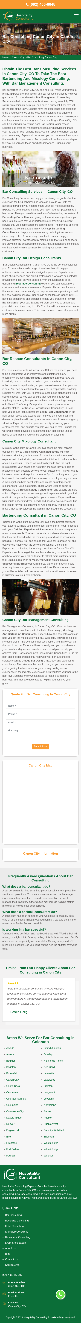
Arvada (10, 1048)
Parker (47, 1111)
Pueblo (48, 1117)
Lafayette (49, 1073)
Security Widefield (54, 1130)
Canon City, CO (17, 1306)
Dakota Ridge (14, 1117)
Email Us (13, 1296)
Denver (10, 1124)
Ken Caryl (49, 1067)
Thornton (49, 1136)
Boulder (10, 1060)
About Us (10, 1248)
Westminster (51, 1143)
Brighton (11, 1067)
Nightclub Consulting (16, 1231)
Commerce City (15, 1111)
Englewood (12, 1130)
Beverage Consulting (17, 1220)
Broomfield (12, 1073)
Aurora (10, 1054)
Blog (7, 1253)
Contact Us (11, 1259)
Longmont (49, 1092)
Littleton (48, 1086)
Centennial (12, 1092)
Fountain (11, 1155)
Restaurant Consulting (17, 1237)
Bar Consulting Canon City (42, 57)
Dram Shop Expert (15, 1242)
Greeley (48, 1054)
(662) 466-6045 (16, 1286)
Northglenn (50, 1105)
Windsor (48, 1155)
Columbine (12, 1105)
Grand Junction (52, 1048)
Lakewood (49, 1079)
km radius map (40, 805)
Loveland (49, 1098)
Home (5, 57)
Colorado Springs (16, 1098)
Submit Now (40, 746)
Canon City (18, 57)
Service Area (12, 1265)
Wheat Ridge (51, 1149)
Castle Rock (13, 1086)
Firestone (11, 1143)
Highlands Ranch (53, 1060)
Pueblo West (51, 1124)
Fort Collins (12, 1149)
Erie (8, 1136)
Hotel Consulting (14, 1226)
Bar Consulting (13, 1215)
